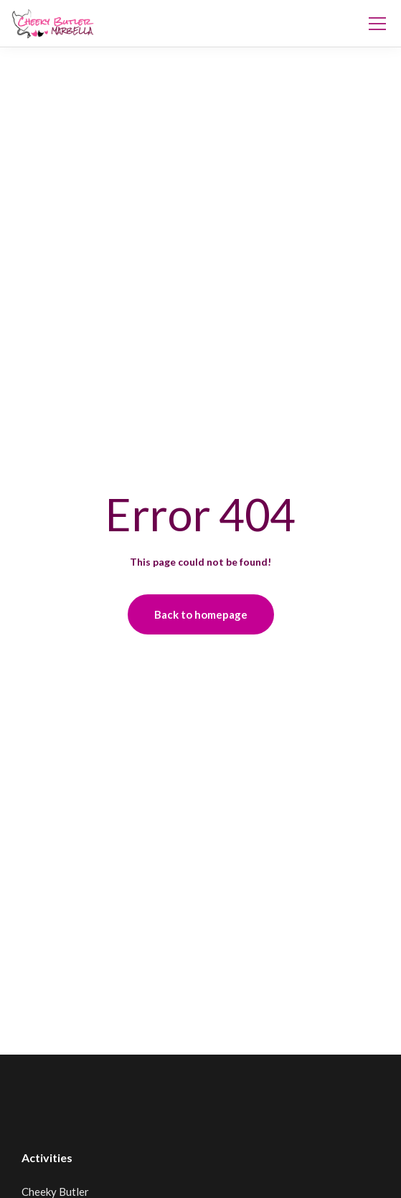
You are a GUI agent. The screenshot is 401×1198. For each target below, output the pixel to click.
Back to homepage (200, 614)
